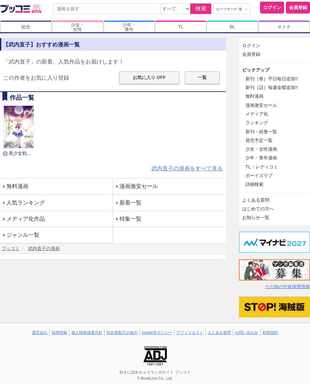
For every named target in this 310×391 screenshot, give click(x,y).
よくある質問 (255, 200)
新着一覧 (130, 203)
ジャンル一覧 (22, 235)
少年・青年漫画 (261, 157)
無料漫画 (17, 186)
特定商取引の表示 (122, 332)
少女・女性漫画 (261, 149)
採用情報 (59, 332)
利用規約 (270, 332)
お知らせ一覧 (255, 217)
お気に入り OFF (149, 77)
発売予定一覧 (259, 140)
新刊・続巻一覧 (261, 131)
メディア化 (256, 113)
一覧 (202, 77)
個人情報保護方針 (86, 332)
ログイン (272, 7)
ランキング (256, 122)
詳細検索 (254, 184)
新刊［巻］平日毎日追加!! (271, 78)
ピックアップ (255, 70)
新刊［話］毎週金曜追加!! (271, 87)
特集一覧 (130, 219)
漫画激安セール (138, 186)
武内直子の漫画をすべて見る (187, 168)
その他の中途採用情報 (287, 286)
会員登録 (298, 7)
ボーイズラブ (259, 175)
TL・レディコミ (261, 166)
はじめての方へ (258, 208)
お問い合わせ (246, 332)
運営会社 (39, 332)
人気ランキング (25, 203)
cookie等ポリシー (157, 332)
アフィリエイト (189, 332)
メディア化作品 (25, 219)
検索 (200, 8)
